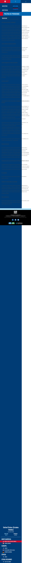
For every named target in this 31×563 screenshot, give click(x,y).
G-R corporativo (13, 214)
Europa (5, 548)
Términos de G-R (23, 215)
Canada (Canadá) (7, 543)
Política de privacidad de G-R (16, 215)
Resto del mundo (7, 562)
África (5, 557)
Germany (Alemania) (7, 552)
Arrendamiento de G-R (9, 215)
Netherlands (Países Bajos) (9, 550)
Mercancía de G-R (18, 214)
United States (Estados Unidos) (9, 541)
